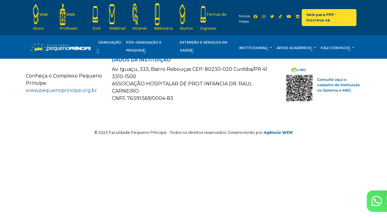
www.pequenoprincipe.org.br (61, 90)
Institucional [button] (254, 48)
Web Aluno (40, 17)
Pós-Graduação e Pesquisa (143, 47)
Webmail (117, 17)
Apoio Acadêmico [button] (295, 48)
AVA (97, 17)
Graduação (109, 47)
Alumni (186, 17)
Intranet (139, 17)
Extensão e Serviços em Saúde (203, 47)
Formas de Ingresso (213, 17)
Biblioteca (163, 17)
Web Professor (69, 17)
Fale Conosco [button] (336, 48)
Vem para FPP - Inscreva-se (321, 17)
